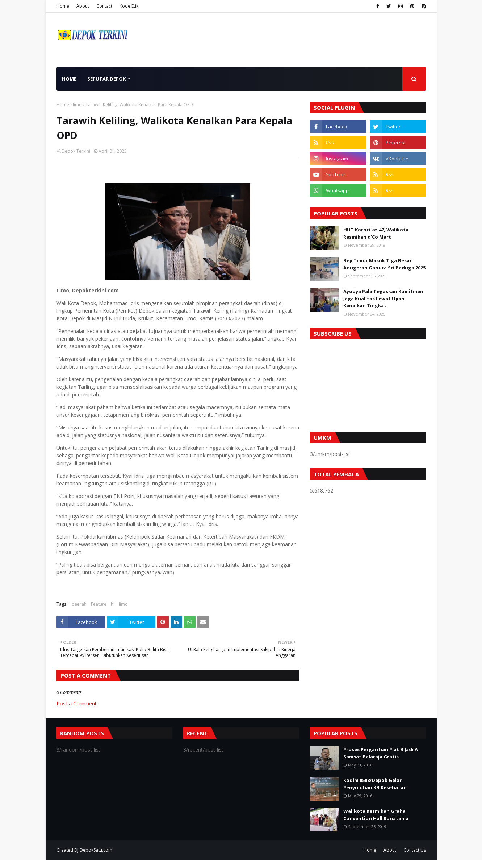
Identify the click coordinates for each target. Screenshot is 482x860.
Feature (98, 604)
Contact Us (414, 850)
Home (62, 6)
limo (77, 105)
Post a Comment (76, 703)
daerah (79, 604)
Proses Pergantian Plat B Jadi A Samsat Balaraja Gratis (380, 753)
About (82, 6)
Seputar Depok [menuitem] (106, 78)
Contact (104, 6)
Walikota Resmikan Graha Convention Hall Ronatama (375, 815)
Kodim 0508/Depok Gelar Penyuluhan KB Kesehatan (375, 784)
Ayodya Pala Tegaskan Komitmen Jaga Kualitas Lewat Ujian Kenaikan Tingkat (383, 298)
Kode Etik (129, 6)
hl (112, 604)
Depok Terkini (76, 151)
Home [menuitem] (69, 78)
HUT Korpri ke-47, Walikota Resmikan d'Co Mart (375, 233)
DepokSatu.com (96, 850)
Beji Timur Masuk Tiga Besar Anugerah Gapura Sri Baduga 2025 (384, 264)
